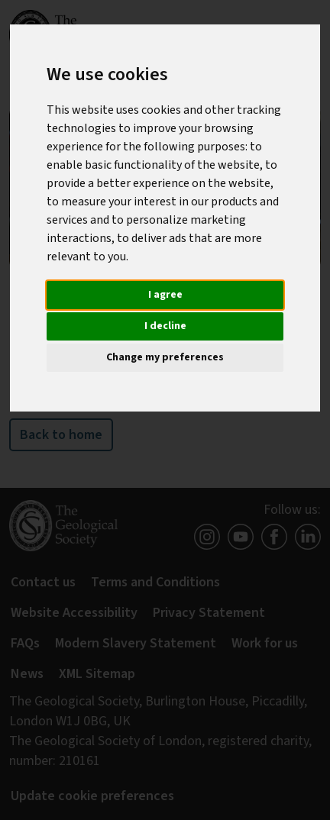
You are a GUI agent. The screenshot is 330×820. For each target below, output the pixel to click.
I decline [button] (165, 326)
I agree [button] (165, 294)
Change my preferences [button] (165, 357)
